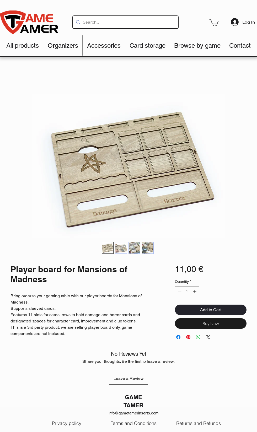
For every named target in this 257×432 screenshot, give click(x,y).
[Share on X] (208, 337)
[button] (214, 22)
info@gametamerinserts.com (134, 413)
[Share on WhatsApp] (198, 337)
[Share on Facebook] (178, 337)
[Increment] (195, 291)
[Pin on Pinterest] (188, 337)
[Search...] (125, 22)
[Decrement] (179, 291)
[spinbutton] (187, 291)
